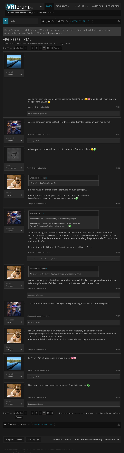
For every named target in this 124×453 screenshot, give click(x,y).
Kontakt (68, 439)
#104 (118, 204)
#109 (118, 370)
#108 (118, 350)
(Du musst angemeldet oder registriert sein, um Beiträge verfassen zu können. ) (90, 413)
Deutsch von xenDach (61, 449)
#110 (118, 397)
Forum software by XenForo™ (25, 449)
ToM (54, 43)
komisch (10, 72)
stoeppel (10, 138)
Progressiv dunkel (13, 439)
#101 (118, 107)
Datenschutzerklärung (91, 439)
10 (40, 48)
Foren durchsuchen (81, 12)
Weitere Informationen (49, 33)
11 (44, 48)
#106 (118, 288)
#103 (118, 168)
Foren (52, 6)
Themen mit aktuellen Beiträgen (57, 12)
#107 (118, 316)
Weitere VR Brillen (30, 43)
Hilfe (77, 439)
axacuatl (31, 259)
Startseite (57, 439)
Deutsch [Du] (32, 439)
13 (52, 48)
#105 (118, 252)
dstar (30, 113)
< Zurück (19, 48)
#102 (118, 134)
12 (48, 48)
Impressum (109, 439)
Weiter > (57, 48)
